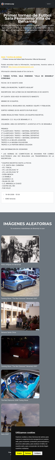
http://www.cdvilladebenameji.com (21, 67)
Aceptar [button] (19, 453)
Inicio (3, 57)
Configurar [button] (37, 453)
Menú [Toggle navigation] (50, 4)
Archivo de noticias (14, 57)
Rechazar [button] (28, 453)
